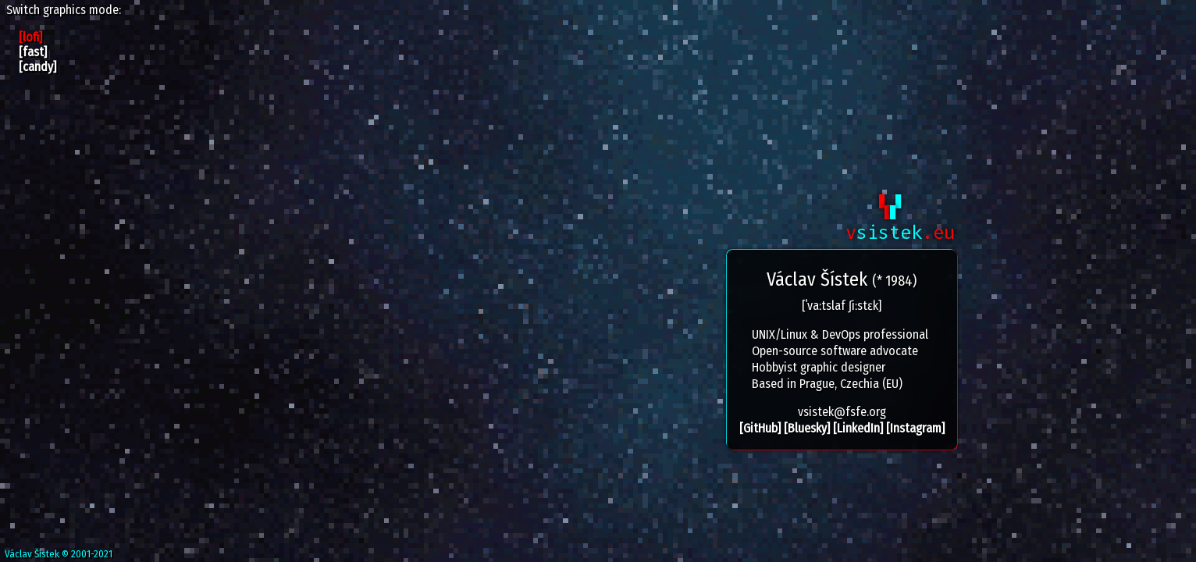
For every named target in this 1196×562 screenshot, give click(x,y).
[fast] (33, 51)
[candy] (37, 66)
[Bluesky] (807, 428)
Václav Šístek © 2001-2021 (58, 554)
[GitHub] (760, 428)
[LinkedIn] (858, 428)
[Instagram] (915, 428)
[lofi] (30, 37)
